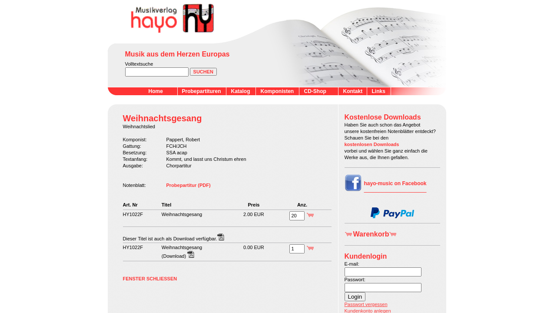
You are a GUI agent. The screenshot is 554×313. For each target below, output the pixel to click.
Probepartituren (201, 91)
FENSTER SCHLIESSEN (150, 278)
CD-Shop (315, 91)
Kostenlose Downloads (383, 117)
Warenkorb (371, 234)
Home (156, 91)
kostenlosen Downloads (372, 144)
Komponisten (277, 91)
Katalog (240, 91)
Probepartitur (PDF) (188, 185)
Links (378, 91)
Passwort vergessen (366, 304)
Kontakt (353, 91)
